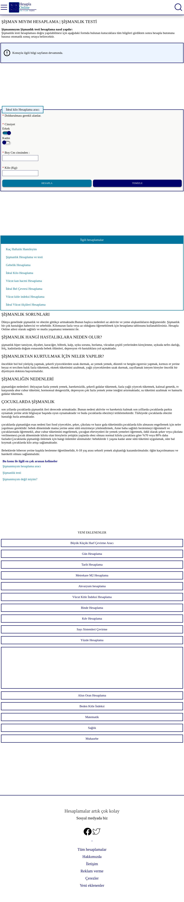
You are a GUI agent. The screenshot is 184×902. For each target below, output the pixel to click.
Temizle (137, 183)
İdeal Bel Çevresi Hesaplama (24, 288)
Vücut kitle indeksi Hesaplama (25, 296)
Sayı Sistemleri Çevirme (92, 629)
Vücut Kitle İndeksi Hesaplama (92, 597)
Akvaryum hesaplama (92, 586)
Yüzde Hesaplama (92, 640)
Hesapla (46, 183)
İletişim (92, 864)
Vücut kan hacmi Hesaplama (24, 281)
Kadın (6, 140)
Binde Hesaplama (92, 607)
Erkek (6, 131)
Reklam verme (91, 871)
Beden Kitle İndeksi (92, 706)
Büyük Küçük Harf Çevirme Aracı (92, 543)
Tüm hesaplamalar (92, 849)
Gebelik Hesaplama (18, 265)
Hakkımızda (92, 856)
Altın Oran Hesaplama (92, 695)
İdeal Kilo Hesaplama (19, 273)
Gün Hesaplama (92, 554)
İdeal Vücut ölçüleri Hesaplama (26, 304)
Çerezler (92, 878)
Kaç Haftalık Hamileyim (21, 249)
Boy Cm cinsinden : (16, 152)
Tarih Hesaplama (92, 564)
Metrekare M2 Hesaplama (92, 575)
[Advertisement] (86, 85)
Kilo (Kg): (10, 167)
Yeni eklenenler (92, 885)
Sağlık (92, 728)
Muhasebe (92, 738)
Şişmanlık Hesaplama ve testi (24, 257)
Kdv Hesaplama (92, 618)
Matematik (92, 717)
